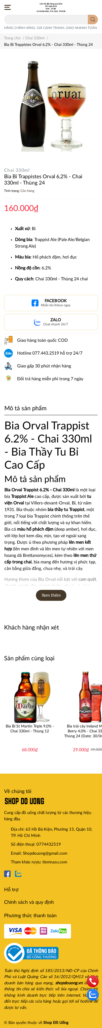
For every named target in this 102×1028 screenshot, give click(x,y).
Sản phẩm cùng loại (29, 658)
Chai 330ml (17, 170)
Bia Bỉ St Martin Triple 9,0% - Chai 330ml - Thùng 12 (30, 728)
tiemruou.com (54, 862)
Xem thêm (51, 595)
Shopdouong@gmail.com (45, 853)
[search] (93, 19)
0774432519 (48, 844)
